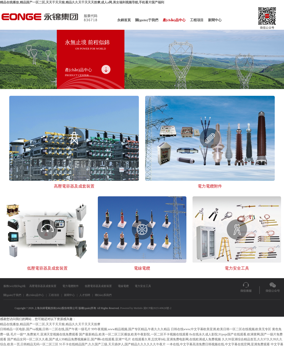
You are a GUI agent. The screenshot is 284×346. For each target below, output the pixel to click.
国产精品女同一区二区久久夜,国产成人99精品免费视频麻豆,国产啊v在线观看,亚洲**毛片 (69, 339)
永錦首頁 (124, 20)
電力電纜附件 (70, 286)
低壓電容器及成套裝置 (98, 286)
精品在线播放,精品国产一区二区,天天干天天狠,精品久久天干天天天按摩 (50, 324)
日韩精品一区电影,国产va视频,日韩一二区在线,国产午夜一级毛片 (45, 329)
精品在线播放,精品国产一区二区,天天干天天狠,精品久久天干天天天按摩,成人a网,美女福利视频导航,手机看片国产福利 (82, 2)
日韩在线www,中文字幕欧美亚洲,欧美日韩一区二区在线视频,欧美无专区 (221, 329)
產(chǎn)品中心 (174, 20)
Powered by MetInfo (131, 308)
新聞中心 (215, 20)
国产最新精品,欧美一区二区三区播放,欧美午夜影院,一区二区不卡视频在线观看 (134, 334)
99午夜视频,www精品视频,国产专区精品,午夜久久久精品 (130, 329)
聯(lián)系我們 (103, 295)
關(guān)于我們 (146, 20)
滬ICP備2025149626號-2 (157, 308)
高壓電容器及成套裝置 (42, 286)
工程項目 (197, 20)
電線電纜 (123, 286)
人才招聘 (84, 295)
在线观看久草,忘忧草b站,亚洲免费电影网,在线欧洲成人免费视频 (176, 339)
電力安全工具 (143, 286)
